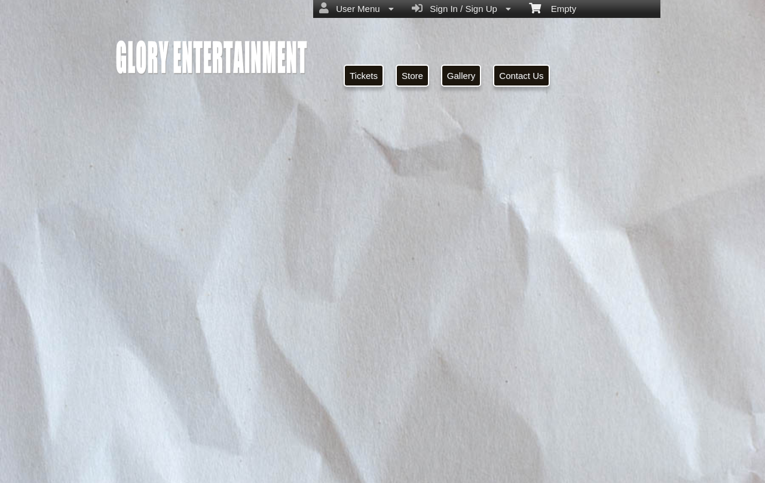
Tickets (364, 76)
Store (412, 76)
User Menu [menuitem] (356, 8)
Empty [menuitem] (552, 8)
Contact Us (521, 76)
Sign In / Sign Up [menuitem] (461, 8)
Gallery (461, 76)
